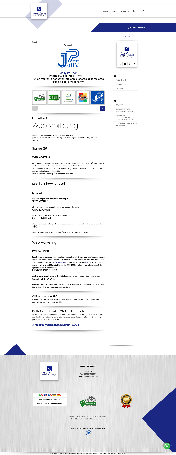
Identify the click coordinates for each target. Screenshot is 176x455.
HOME (105, 11)
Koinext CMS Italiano (95, 428)
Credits (79, 453)
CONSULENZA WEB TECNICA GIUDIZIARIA (126, 124)
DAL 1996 (119, 88)
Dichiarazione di (49, 404)
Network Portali (120, 453)
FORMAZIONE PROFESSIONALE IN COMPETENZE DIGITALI (124, 117)
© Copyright (54, 453)
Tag (75, 453)
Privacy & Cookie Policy (66, 453)
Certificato (49, 400)
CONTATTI (125, 11)
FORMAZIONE (121, 80)
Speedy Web (83, 428)
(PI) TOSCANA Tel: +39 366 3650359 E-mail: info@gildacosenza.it (88, 371)
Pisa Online (103, 453)
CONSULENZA (136, 27)
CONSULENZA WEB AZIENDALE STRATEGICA (125, 110)
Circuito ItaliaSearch (60, 262)
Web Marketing (87, 453)
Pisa (87, 262)
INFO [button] (114, 11)
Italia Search (111, 453)
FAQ (117, 92)
